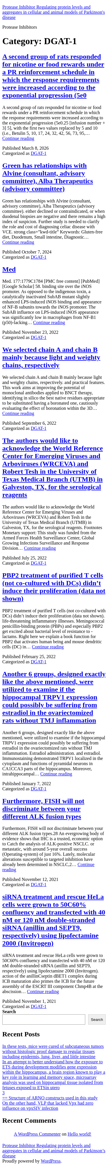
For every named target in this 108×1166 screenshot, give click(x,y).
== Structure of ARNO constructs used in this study (50, 1097)
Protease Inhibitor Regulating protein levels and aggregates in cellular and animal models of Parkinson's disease (53, 12)
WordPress (50, 1161)
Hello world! (79, 1134)
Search (9, 1011)
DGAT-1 (39, 153)
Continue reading (18, 138)
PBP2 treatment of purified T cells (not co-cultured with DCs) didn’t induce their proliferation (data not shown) (53, 587)
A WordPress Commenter (37, 1134)
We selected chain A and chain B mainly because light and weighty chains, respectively (51, 357)
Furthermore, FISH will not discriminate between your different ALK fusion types (43, 808)
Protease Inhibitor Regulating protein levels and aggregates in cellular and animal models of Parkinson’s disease (53, 1150)
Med (9, 269)
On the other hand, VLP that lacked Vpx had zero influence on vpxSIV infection (47, 1106)
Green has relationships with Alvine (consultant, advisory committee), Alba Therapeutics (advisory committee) (47, 177)
